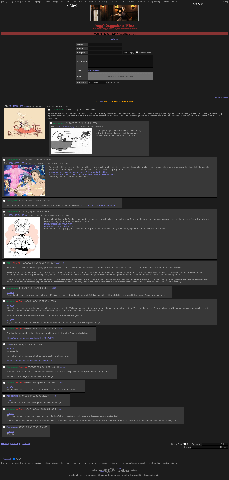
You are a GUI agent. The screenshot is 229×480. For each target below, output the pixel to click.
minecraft (141, 1)
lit (25, 1)
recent (90, 1)
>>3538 (63, 265)
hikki (63, 1)
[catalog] (114, 39)
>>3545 (53, 398)
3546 (47, 429)
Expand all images (221, 99)
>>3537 (57, 265)
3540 (39, 347)
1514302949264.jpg (18, 108)
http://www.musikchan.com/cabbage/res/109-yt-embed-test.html (78, 174)
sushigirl (157, 1)
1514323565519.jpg (65, 129)
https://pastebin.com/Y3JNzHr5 (58, 228)
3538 (53, 303)
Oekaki (96, 72)
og (36, 1)
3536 (50, 265)
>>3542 (63, 370)
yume (17, 1)
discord (114, 1)
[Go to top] (15, 446)
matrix (121, 1)
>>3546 (60, 412)
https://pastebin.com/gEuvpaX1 (59, 226)
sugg (56, 1)
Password (196, 446)
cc (49, 1)
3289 (93, 112)
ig (39, 1)
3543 (47, 398)
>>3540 (59, 331)
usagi (149, 1)
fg (12, 1)
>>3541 (10, 389)
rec (68, 1)
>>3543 (60, 385)
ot (46, 1)
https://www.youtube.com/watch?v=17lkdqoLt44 (29, 363)
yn (3, 1)
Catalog (26, 446)
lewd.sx (166, 1)
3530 (48, 162)
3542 (54, 385)
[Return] (121, 34)
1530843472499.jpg (18, 217)
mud (134, 1)
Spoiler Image (146, 53)
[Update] (7, 461)
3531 (48, 203)
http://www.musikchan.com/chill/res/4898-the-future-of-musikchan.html (81, 177)
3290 (95, 125)
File (89, 72)
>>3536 (10, 295)
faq (85, 1)
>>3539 (10, 351)
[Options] (224, 1)
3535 (47, 214)
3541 (56, 369)
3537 (47, 290)
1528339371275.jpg (18, 165)
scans (128, 1)
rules (80, 1)
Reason (187, 449)
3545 (54, 411)
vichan (119, 471)
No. (89, 112)
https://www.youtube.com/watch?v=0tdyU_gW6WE (31, 340)
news (74, 1)
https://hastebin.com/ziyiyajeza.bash (98, 207)
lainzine (174, 1)
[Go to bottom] (130, 34)
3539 (53, 331)
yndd (8, 1)
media (30, 1)
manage (105, 1)
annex (97, 1)
